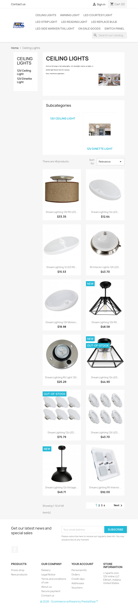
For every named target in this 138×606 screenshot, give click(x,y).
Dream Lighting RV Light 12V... (61, 377)
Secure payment (50, 591)
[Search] (109, 35)
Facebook (14, 549)
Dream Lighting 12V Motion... (62, 322)
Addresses (78, 583)
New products (19, 574)
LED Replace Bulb (104, 22)
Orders (76, 574)
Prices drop (17, 570)
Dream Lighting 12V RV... (105, 322)
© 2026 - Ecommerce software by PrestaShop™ (69, 601)
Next (118, 505)
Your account (82, 564)
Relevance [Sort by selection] (111, 162)
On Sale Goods (89, 28)
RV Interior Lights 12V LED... (105, 267)
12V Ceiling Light (24, 72)
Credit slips (78, 578)
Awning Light (70, 15)
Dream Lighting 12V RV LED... (62, 212)
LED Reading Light (74, 22)
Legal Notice (48, 574)
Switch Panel (114, 28)
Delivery (46, 570)
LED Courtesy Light (97, 15)
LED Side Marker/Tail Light (54, 28)
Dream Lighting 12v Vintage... (61, 487)
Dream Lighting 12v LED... (105, 212)
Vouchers (77, 587)
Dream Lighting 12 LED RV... (62, 267)
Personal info (79, 570)
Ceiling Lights (45, 15)
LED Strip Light (46, 22)
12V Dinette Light (24, 80)
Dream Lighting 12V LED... (105, 432)
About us (46, 586)
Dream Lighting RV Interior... (105, 487)
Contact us (18, 4)
